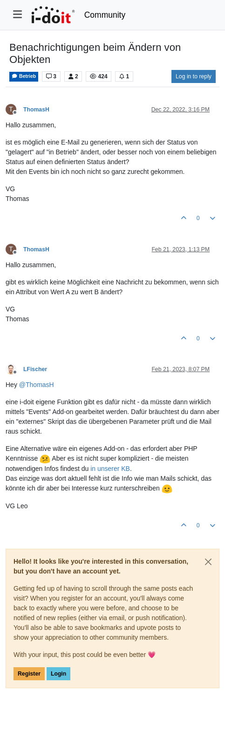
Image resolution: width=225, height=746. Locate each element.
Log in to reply (193, 76)
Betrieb (24, 76)
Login (58, 673)
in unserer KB (110, 468)
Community (105, 15)
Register (29, 673)
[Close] (208, 561)
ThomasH (36, 109)
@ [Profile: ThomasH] (36, 384)
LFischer (35, 369)
